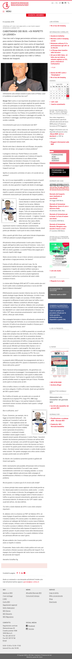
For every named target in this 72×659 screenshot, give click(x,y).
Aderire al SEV (8, 593)
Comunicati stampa (32, 596)
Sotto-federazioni (9, 608)
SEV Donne (6, 611)
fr (56, 3)
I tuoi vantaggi (8, 596)
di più (53, 67)
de (52, 3)
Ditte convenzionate (56, 596)
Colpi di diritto (54, 593)
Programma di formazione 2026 (59, 171)
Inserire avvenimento (58, 104)
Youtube (31, 629)
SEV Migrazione (8, 617)
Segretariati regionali (10, 605)
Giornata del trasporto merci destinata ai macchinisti (57, 196)
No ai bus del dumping (58, 26)
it (60, 3)
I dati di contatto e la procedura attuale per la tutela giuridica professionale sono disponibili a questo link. (58, 315)
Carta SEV (6, 602)
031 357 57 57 (10, 636)
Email (5, 641)
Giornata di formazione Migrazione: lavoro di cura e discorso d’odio (59, 206)
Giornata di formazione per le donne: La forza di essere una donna (59, 216)
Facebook (31, 626)
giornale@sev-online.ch (31, 582)
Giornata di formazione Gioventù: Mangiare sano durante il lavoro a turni (58, 227)
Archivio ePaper (56, 385)
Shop (51, 599)
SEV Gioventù (7, 614)
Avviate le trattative (57, 36)
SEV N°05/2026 (56, 382)
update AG (35, 657)
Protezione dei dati (46, 655)
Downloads (53, 602)
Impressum (38, 655)
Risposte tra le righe (57, 281)
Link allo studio (56, 271)
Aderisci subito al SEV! (58, 294)
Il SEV (5, 599)
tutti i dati (54, 102)
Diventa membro (36, 15)
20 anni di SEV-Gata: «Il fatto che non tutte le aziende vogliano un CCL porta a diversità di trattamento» (59, 59)
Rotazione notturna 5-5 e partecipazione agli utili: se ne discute (60, 46)
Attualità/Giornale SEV (34, 593)
